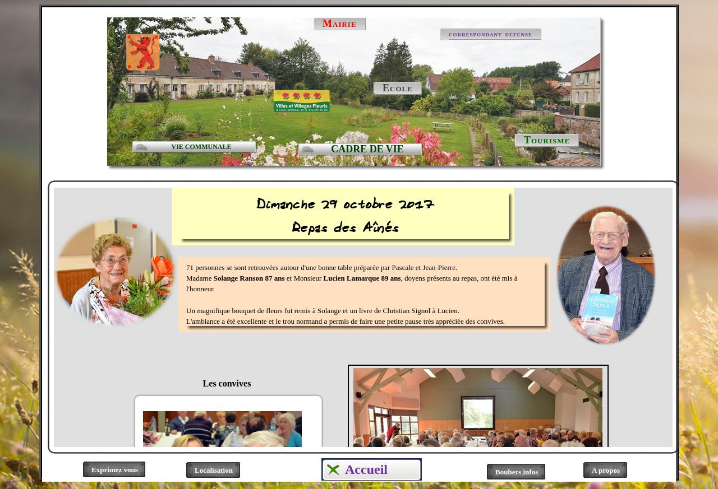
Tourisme (547, 140)
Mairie (340, 23)
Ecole (398, 88)
